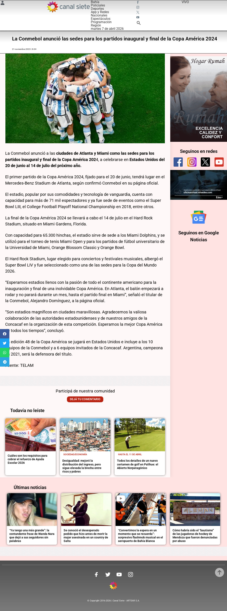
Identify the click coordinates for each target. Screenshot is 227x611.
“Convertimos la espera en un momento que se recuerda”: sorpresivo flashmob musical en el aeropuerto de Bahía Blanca (140, 536)
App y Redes (100, 12)
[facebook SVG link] (138, 2)
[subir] (219, 572)
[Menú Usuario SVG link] (2, 3)
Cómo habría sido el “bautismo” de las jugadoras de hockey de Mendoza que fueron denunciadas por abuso (195, 536)
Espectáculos (100, 19)
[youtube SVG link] (138, 17)
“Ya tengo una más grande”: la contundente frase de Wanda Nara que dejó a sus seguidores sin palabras (31, 536)
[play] (121, 498)
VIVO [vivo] (185, 2)
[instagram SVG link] (138, 7)
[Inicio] (68, 6)
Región (96, 25)
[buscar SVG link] (138, 23)
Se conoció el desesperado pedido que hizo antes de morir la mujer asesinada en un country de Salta (86, 536)
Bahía (95, 2)
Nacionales (99, 15)
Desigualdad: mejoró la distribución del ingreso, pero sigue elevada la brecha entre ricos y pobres (81, 466)
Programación (101, 22)
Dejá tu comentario (85, 399)
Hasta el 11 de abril (130, 454)
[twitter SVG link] (138, 12)
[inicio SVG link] (113, 586)
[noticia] (30, 434)
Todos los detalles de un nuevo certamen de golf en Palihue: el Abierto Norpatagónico (137, 464)
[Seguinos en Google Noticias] (198, 217)
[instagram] (192, 162)
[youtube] (219, 162)
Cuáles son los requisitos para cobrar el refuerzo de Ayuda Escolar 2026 (27, 459)
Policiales (98, 5)
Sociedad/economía (75, 454)
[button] (4, 333)
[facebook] (178, 162)
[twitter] (205, 162)
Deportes (97, 9)
